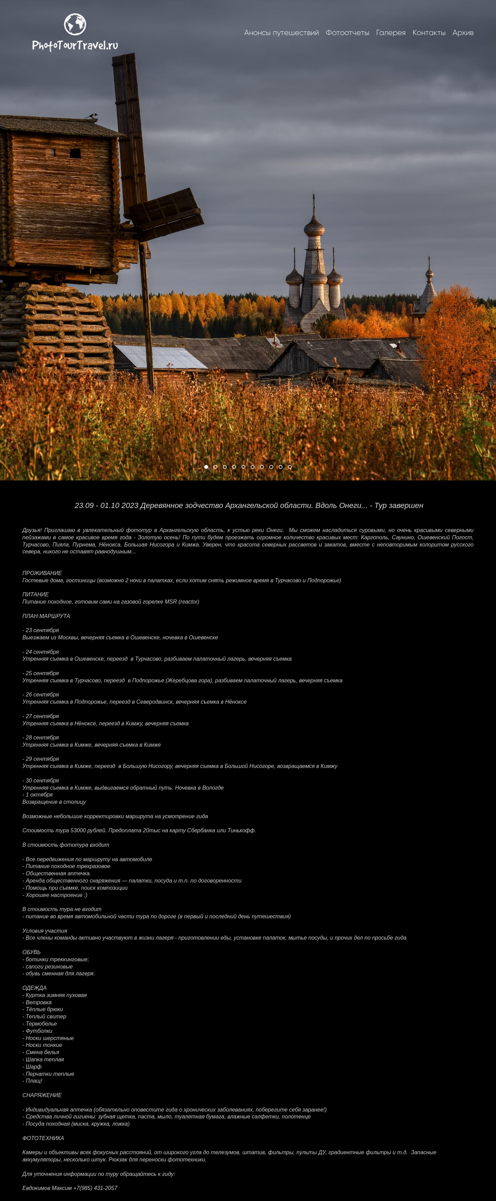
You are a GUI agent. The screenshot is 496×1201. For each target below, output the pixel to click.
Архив (463, 32)
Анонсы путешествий (281, 32)
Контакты (429, 32)
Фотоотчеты (347, 32)
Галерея (391, 32)
